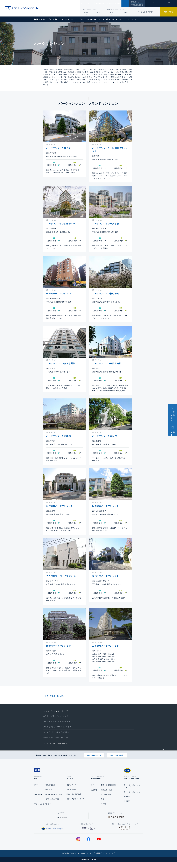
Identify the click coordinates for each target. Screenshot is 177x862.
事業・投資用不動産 (73, 794)
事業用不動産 (105, 3)
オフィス (93, 3)
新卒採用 (127, 796)
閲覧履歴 (153, 5)
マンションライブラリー (146, 12)
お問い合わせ (168, 12)
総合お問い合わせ (66, 853)
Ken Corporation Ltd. (22, 8)
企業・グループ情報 (120, 3)
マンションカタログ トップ (55, 711)
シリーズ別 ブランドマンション (55, 721)
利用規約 (100, 853)
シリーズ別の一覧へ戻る (54, 696)
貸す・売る (38, 794)
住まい (84, 3)
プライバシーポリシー (85, 853)
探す (84, 10)
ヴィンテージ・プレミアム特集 (55, 732)
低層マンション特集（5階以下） (56, 737)
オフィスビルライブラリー (76, 799)
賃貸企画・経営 (106, 790)
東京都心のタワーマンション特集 (56, 727)
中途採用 (127, 801)
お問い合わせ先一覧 (93, 754)
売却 (102, 799)
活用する (110, 10)
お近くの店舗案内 (116, 754)
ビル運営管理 (71, 789)
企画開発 (104, 804)
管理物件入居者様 (137, 5)
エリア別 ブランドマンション (55, 716)
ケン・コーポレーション (133, 792)
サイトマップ (113, 853)
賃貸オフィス (71, 785)
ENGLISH (134, 2)
